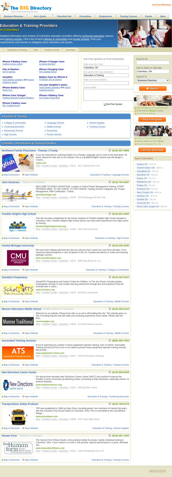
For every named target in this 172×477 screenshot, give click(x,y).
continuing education (93, 35)
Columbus (70, 50)
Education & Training (17, 50)
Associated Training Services (19, 340)
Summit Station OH (146, 168)
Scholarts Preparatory (14, 277)
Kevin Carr (7, 90)
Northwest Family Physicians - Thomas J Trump (30, 150)
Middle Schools (54, 126)
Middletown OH (144, 182)
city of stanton (8, 72)
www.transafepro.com (47, 416)
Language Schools (55, 123)
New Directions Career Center (19, 372)
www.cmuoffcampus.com (48, 258)
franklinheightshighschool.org (51, 226)
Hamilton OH (143, 196)
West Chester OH (145, 192)
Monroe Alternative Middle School (21, 308)
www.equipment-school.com (50, 353)
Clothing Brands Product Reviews (18, 98)
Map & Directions (12, 175)
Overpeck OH (143, 189)
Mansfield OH (143, 175)
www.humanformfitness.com (50, 448)
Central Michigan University (18, 245)
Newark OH (142, 164)
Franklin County (51, 50)
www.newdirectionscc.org (49, 385)
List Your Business (161, 5)
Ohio (36, 50)
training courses (13, 39)
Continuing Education (14, 126)
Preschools (52, 130)
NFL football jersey (11, 105)
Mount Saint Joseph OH (148, 206)
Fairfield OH (142, 199)
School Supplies (96, 123)
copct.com (41, 163)
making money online (12, 64)
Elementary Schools (13, 130)
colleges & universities (55, 39)
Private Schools (54, 134)
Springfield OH (143, 171)
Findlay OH (142, 185)
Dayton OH (142, 178)
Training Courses (97, 126)
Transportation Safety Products (20, 404)
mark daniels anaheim (12, 80)
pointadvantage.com (46, 194)
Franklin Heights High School (19, 213)
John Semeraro (11, 182)
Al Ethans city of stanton (50, 79)
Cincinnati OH (143, 203)
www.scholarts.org (45, 289)
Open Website (31, 175)
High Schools (10, 134)
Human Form (9, 435)
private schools (81, 39)
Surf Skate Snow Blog (49, 98)
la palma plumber (47, 64)
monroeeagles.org (45, 321)
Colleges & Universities (15, 123)
